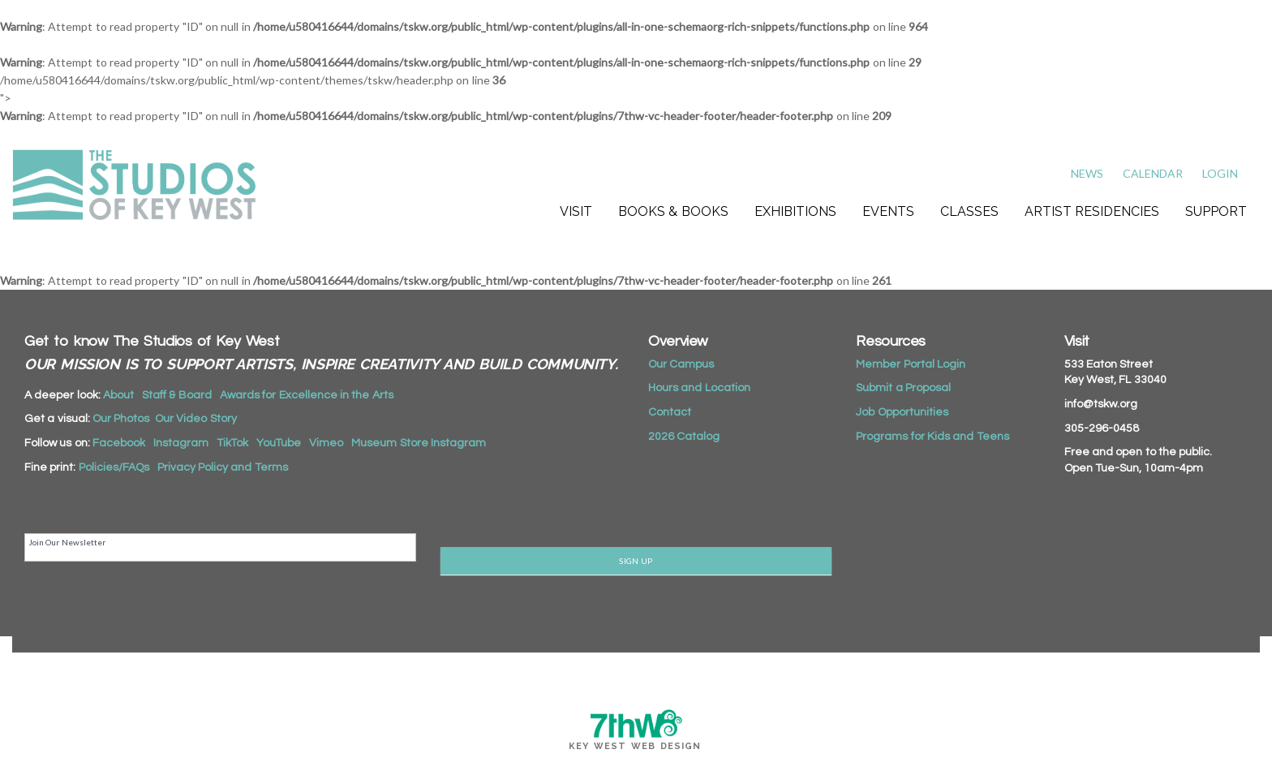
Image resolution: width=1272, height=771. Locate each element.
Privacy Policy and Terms (222, 467)
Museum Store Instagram (418, 443)
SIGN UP (635, 561)
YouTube (278, 443)
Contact (669, 412)
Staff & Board (177, 395)
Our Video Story (196, 418)
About (118, 395)
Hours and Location (699, 388)
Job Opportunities (902, 412)
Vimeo (326, 443)
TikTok (232, 443)
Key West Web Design (635, 746)
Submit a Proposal (903, 388)
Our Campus (681, 364)
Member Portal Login (910, 364)
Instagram (180, 443)
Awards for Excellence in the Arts (306, 395)
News (1087, 173)
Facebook (118, 443)
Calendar (1153, 173)
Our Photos (120, 418)
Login (1220, 173)
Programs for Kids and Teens (932, 436)
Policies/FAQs (114, 467)
